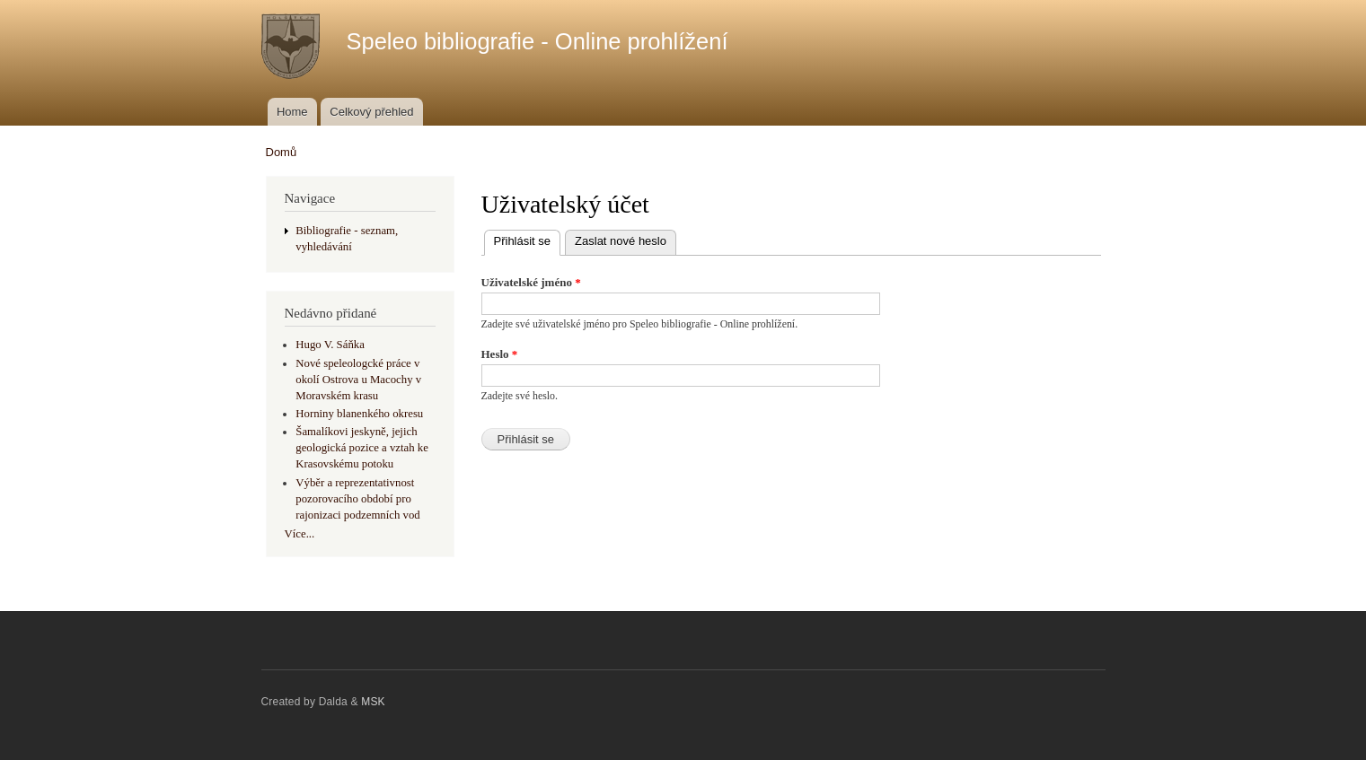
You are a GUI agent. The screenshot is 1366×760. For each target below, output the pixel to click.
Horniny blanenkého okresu (359, 413)
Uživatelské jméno (531, 282)
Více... (300, 534)
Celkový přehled (371, 111)
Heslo (499, 354)
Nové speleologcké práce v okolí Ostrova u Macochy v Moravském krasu (358, 379)
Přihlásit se (527, 239)
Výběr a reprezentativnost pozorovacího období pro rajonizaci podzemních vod (357, 498)
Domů (281, 152)
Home (292, 111)
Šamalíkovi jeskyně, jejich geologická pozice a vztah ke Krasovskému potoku (361, 447)
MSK (373, 701)
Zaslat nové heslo (620, 241)
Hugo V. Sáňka (330, 344)
